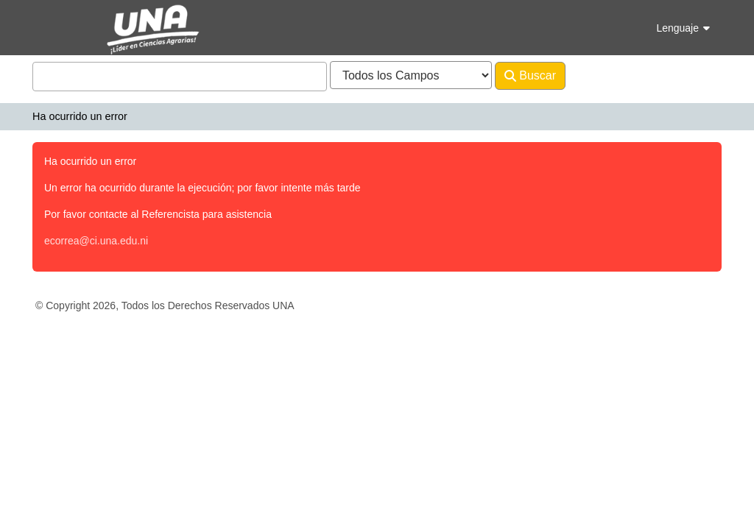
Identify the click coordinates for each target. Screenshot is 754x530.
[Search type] (411, 75)
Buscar (530, 76)
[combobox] (179, 76)
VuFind (58, 24)
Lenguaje (683, 28)
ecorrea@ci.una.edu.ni (96, 241)
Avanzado (604, 75)
